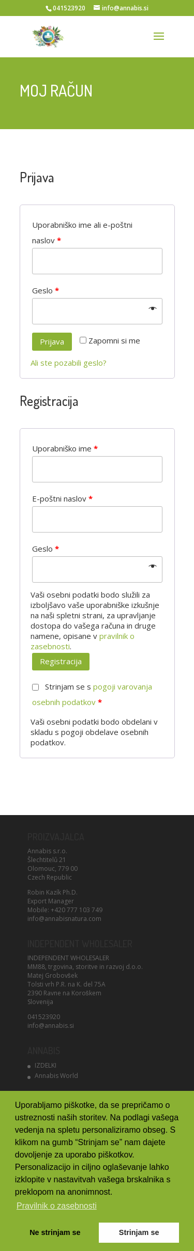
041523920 (43, 1016)
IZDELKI (45, 1065)
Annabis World (56, 1075)
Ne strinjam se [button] (54, 1232)
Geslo (45, 290)
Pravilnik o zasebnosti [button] (57, 1205)
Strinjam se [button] (139, 1232)
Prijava (52, 341)
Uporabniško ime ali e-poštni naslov (82, 232)
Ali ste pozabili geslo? (69, 362)
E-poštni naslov (62, 498)
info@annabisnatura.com (64, 918)
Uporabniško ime (65, 448)
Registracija (61, 661)
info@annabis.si (50, 1025)
